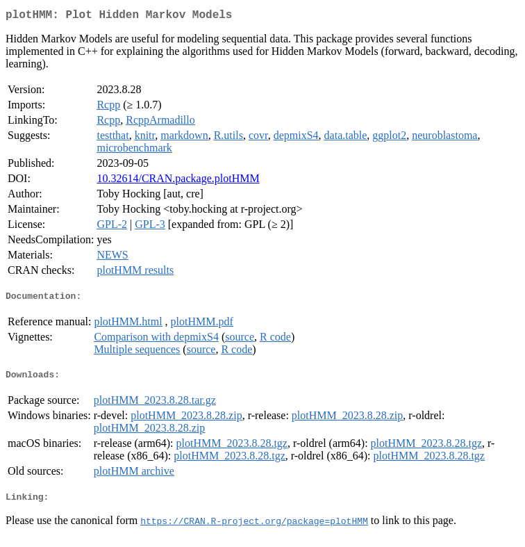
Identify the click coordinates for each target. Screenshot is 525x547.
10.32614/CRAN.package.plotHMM (178, 181)
